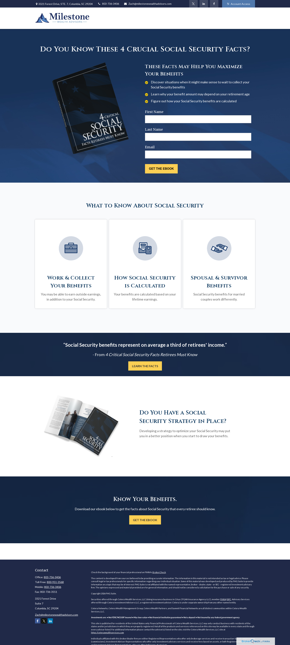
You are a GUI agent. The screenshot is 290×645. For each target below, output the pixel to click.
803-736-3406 (108, 3)
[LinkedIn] (204, 4)
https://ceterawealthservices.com (107, 632)
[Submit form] (161, 168)
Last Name (154, 129)
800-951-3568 (55, 582)
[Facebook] (214, 4)
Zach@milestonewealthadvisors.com (148, 3)
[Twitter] (193, 4)
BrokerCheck (159, 572)
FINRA (223, 599)
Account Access (238, 3)
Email (150, 147)
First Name (154, 112)
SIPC (229, 599)
